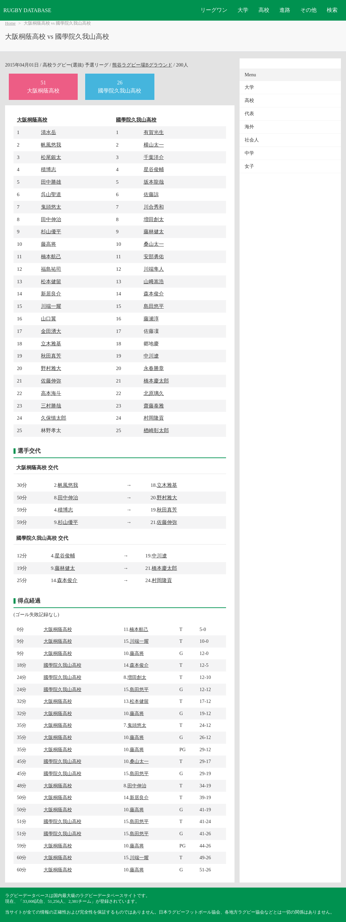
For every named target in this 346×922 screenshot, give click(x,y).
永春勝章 (154, 368)
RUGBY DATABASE (27, 10)
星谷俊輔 (154, 169)
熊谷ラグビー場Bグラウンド (142, 65)
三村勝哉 (51, 406)
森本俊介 (154, 293)
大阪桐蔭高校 (32, 120)
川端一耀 (51, 306)
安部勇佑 (154, 256)
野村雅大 (51, 368)
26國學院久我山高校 (119, 87)
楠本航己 (51, 256)
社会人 (252, 139)
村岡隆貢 (154, 418)
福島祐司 (51, 269)
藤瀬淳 (151, 318)
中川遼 (151, 356)
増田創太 (154, 219)
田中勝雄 (51, 182)
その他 (308, 10)
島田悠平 (154, 306)
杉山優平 (51, 231)
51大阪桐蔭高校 (43, 87)
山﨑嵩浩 (154, 281)
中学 (249, 153)
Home (10, 23)
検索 (332, 10)
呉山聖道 (51, 194)
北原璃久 (154, 393)
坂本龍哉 (154, 182)
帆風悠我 (51, 145)
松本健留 (51, 281)
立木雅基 (51, 343)
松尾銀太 (51, 157)
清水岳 (48, 132)
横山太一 (154, 145)
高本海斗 (51, 393)
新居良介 (51, 293)
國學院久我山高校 (136, 120)
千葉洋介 (154, 157)
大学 (243, 10)
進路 (284, 10)
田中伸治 (51, 219)
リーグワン (213, 10)
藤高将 (48, 244)
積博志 (48, 169)
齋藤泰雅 (154, 406)
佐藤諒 (151, 194)
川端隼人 (154, 269)
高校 (263, 10)
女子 (249, 166)
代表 (249, 113)
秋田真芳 (51, 356)
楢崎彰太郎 (156, 430)
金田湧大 (51, 331)
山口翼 (48, 318)
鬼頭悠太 (51, 207)
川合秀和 (154, 207)
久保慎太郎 (53, 418)
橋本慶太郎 (156, 381)
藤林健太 (154, 231)
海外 (249, 126)
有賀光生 (154, 132)
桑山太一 (154, 244)
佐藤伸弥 (51, 381)
